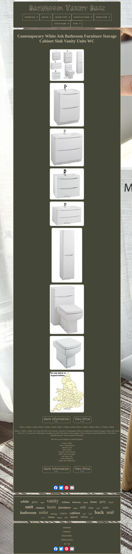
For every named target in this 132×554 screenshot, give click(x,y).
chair (42, 503)
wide (98, 508)
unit (29, 506)
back (99, 512)
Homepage (67, 527)
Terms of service (67, 539)
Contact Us (67, 531)
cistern (63, 513)
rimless (40, 508)
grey (103, 502)
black (111, 502)
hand (85, 502)
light (84, 514)
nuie (66, 517)
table (90, 507)
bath (90, 514)
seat (91, 517)
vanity (53, 501)
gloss (35, 502)
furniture (64, 507)
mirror (74, 516)
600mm (59, 517)
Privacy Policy (67, 535)
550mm (51, 517)
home (93, 502)
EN (65, 544)
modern (43, 517)
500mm (84, 517)
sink (83, 507)
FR (69, 544)
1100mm (65, 502)
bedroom (76, 502)
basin (51, 507)
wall (110, 512)
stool (75, 508)
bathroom (28, 512)
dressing (54, 514)
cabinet (75, 513)
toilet (43, 512)
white (24, 501)
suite (106, 507)
